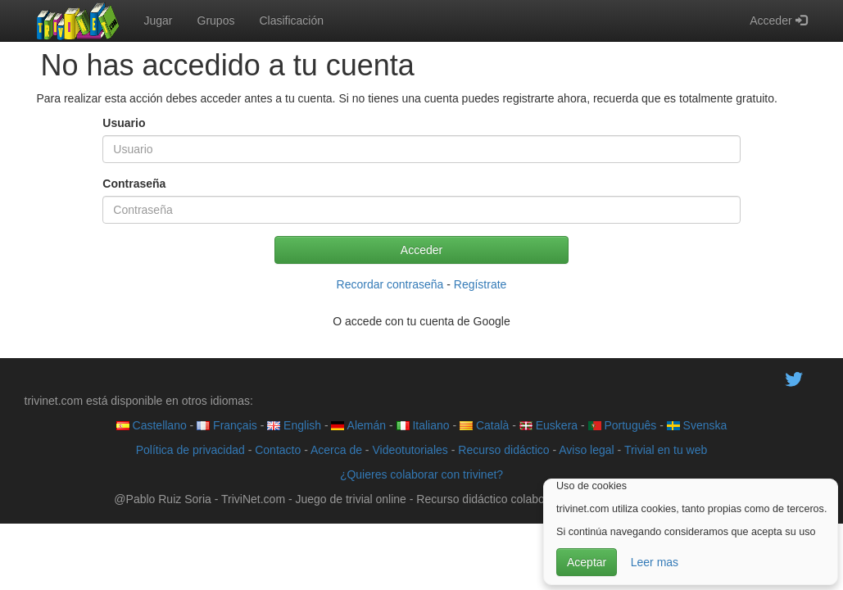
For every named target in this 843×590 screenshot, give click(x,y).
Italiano (423, 425)
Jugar (158, 20)
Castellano (151, 425)
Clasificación (291, 20)
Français (227, 425)
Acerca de (336, 449)
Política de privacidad (190, 449)
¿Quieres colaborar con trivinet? (421, 474)
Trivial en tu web (665, 449)
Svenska (697, 425)
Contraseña (133, 183)
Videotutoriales (409, 449)
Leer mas (654, 562)
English (294, 425)
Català (484, 425)
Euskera (548, 425)
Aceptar (586, 562)
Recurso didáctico (503, 449)
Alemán (358, 425)
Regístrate (480, 284)
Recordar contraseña (390, 284)
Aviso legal (586, 449)
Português (622, 425)
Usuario (123, 122)
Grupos (216, 20)
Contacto (278, 449)
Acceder (778, 20)
